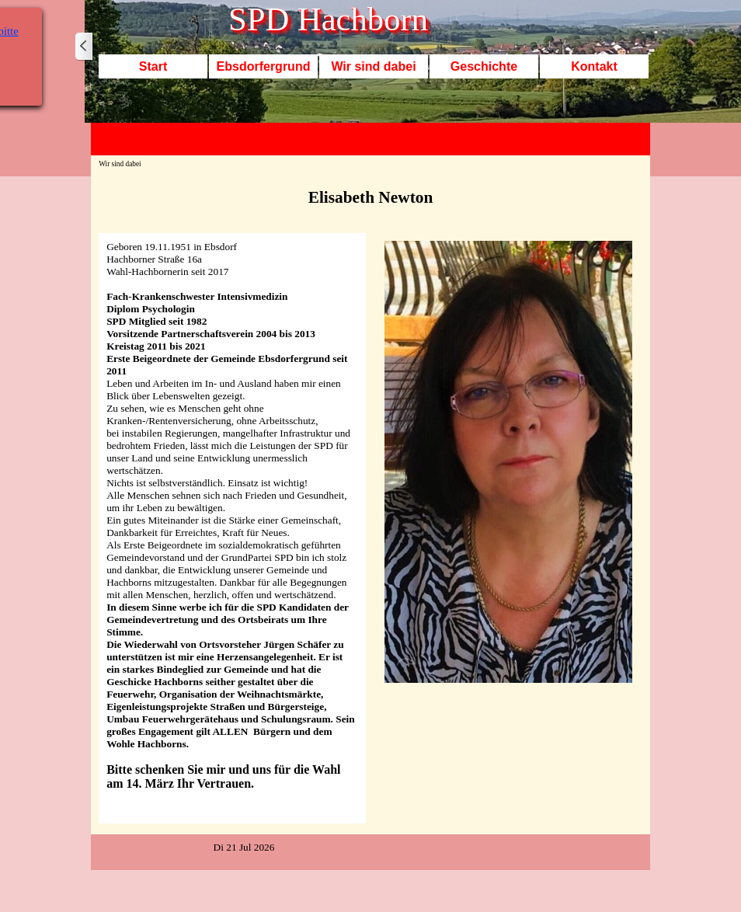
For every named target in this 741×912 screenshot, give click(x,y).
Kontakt (594, 66)
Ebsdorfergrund (264, 66)
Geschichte (484, 66)
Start (153, 66)
